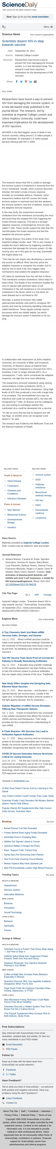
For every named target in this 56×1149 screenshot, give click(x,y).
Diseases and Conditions (14, 492)
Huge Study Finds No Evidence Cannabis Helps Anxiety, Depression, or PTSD (27, 989)
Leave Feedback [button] (14, 1098)
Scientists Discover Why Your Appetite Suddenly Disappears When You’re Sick (27, 982)
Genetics (11, 527)
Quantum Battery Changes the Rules (22, 846)
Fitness (7, 930)
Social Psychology (13, 912)
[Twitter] (21, 81)
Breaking (6, 821)
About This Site (10, 1111)
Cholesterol (12, 486)
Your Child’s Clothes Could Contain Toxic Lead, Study (28, 796)
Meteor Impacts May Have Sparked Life (23, 863)
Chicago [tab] (47, 595)
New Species (13, 510)
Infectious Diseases (16, 498)
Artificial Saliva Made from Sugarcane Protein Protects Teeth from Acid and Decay (26, 957)
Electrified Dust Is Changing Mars (20, 837)
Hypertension (10, 885)
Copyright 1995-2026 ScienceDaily (22, 1119)
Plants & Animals (12, 504)
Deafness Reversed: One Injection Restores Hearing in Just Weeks (25, 964)
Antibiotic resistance (40, 486)
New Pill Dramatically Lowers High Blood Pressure (28, 868)
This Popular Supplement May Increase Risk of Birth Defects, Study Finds (27, 1014)
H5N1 (38, 505)
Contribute (33, 1111)
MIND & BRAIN (8, 899)
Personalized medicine (41, 511)
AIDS (37, 479)
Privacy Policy (11, 1115)
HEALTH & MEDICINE (10, 881)
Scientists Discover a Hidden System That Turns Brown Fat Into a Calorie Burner (27, 1007)
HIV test (39, 500)
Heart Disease (14, 481)
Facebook (11, 1070)
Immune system (43, 475)
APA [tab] (37, 595)
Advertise (46, 1111)
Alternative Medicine (14, 894)
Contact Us (11, 1103)
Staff (23, 1111)
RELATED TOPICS (11, 469)
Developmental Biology (14, 521)
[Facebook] (16, 81)
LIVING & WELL (8, 917)
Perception (9, 908)
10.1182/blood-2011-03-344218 (20, 584)
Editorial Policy (28, 1115)
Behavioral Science (16, 515)
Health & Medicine (13, 475)
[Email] (35, 81)
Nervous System (12, 890)
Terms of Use (45, 1115)
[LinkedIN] (30, 81)
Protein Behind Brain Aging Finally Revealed (25, 833)
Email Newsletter (14, 1044)
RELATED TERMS (39, 469)
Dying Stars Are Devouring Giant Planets (24, 854)
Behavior (8, 903)
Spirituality (9, 926)
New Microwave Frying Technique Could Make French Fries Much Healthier (26, 1000)
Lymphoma (40, 518)
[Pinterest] (26, 81)
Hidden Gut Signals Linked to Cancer (22, 841)
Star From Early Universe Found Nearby (23, 859)
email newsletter (40, 17)
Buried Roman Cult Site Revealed (20, 828)
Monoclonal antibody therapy (43, 494)
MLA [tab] (28, 595)
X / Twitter (11, 1074)
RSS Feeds (11, 1049)
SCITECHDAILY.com (21, 781)
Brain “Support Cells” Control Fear (20, 850)
